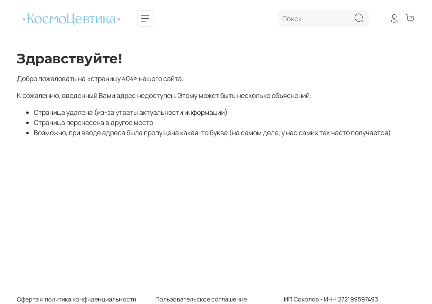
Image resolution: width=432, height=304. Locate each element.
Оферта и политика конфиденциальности (76, 299)
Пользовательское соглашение (191, 299)
